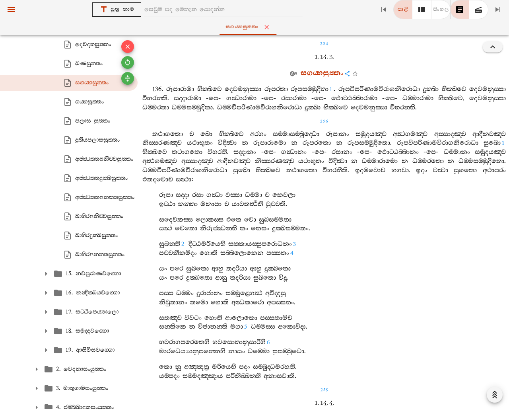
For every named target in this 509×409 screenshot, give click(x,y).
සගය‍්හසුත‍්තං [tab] (256, 27)
